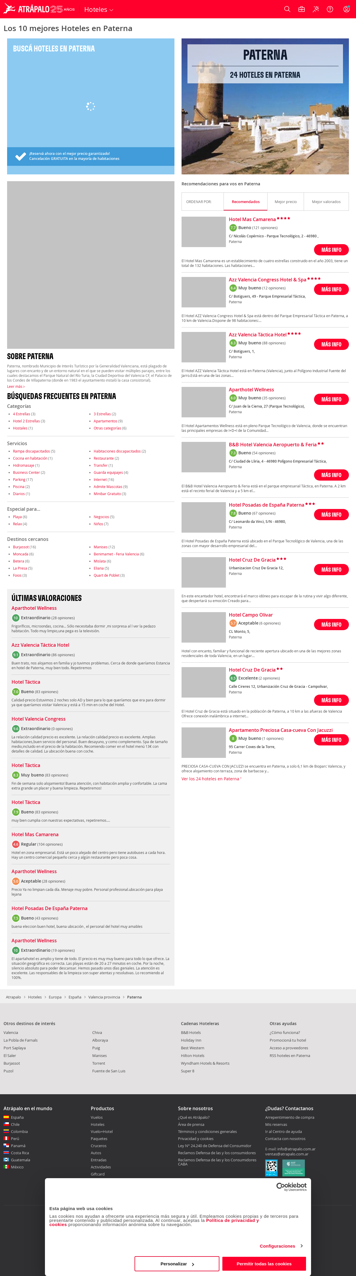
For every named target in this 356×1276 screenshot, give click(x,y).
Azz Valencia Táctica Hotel (40, 645)
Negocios (101, 516)
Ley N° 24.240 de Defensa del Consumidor (214, 1145)
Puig (96, 1047)
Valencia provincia (104, 997)
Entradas (98, 1159)
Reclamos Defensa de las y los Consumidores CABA (217, 1162)
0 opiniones (62, 728)
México (17, 1167)
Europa (55, 997)
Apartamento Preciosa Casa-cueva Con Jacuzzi (281, 730)
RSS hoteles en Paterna (290, 1055)
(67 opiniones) (264, 513)
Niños (98, 523)
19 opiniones (63, 950)
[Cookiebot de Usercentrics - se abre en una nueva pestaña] (281, 1187)
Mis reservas (276, 1124)
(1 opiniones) (273, 738)
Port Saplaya (15, 1047)
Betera (18, 561)
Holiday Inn (191, 1040)
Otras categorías (107, 428)
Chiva (97, 1032)
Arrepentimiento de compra (289, 1117)
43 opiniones (46, 918)
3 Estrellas (102, 413)
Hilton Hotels (192, 1055)
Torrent (98, 1063)
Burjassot (21, 546)
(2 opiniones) (269, 678)
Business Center (26, 472)
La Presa (20, 568)
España (75, 997)
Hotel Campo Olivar (251, 615)
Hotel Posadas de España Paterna (266, 505)
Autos (96, 1152)
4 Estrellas (21, 413)
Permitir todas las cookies (264, 1263)
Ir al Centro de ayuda (283, 1131)
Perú (15, 1138)
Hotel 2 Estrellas (26, 421)
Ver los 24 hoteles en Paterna (212, 779)
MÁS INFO (331, 249)
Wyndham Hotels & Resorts (205, 1063)
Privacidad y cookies (195, 1138)
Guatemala (20, 1159)
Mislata (100, 561)
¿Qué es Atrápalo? (194, 1117)
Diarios (19, 493)
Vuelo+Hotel (102, 1131)
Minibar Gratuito (107, 493)
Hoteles (35, 997)
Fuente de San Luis (108, 1071)
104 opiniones (50, 844)
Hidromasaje (23, 465)
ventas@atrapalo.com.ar (286, 1154)
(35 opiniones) (274, 397)
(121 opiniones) (265, 227)
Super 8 (187, 1071)
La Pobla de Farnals (21, 1040)
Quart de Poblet (106, 575)
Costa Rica (20, 1152)
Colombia (19, 1131)
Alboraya (100, 1040)
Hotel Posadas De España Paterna (50, 909)
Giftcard (98, 1174)
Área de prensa (191, 1124)
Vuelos (97, 1117)
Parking (19, 479)
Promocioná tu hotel (288, 1040)
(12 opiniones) (274, 288)
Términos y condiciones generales (207, 1131)
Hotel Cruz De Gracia (252, 560)
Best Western (192, 1047)
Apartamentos (105, 421)
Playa (17, 516)
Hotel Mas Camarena (35, 835)
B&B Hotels (191, 1032)
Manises (101, 546)
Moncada (20, 554)
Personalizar (177, 1263)
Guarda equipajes (108, 472)
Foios (17, 575)
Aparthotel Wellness (34, 608)
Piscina (19, 486)
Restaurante (104, 458)
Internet (100, 479)
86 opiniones (63, 654)
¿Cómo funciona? (285, 1032)
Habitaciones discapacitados (117, 451)
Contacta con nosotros (285, 1138)
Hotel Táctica (26, 682)
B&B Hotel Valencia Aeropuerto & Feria (273, 445)
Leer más (16, 386)
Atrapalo (13, 997)
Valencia (11, 1032)
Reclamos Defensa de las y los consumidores (217, 1152)
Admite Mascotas (108, 486)
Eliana (99, 568)
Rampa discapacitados (31, 451)
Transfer (101, 465)
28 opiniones (63, 617)
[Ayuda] (330, 9)
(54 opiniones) (264, 452)
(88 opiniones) (274, 343)
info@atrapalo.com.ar (296, 1149)
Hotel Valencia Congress (39, 719)
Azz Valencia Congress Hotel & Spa (267, 280)
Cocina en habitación (30, 458)
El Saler (10, 1055)
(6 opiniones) (270, 623)
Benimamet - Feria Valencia (116, 554)
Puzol (8, 1071)
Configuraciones (277, 1246)
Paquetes (99, 1138)
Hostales (20, 428)
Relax (17, 523)
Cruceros (98, 1145)
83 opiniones (46, 691)
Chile (15, 1124)
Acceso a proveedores (289, 1047)
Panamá (18, 1145)
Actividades (101, 1167)
